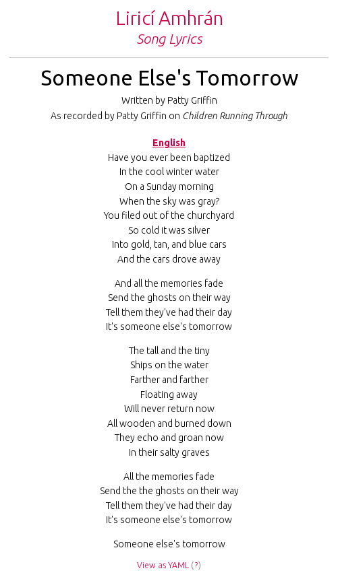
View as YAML (163, 565)
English (169, 142)
